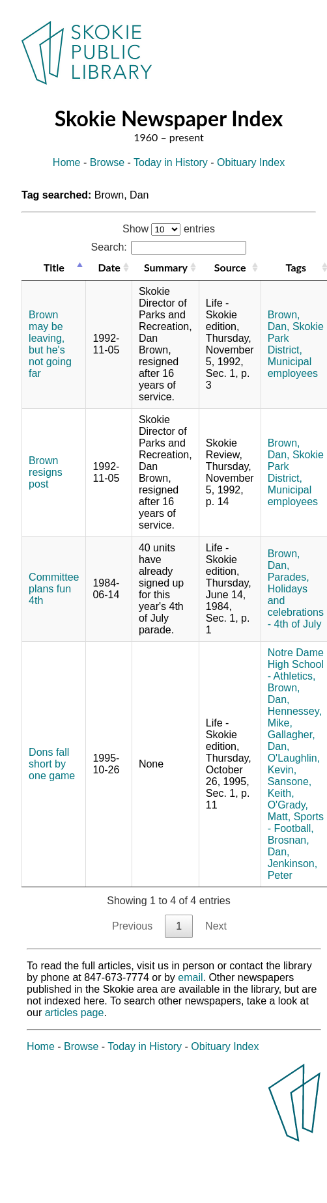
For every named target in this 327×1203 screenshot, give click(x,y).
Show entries (168, 228)
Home (67, 162)
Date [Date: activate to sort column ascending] (109, 267)
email (190, 977)
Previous (132, 926)
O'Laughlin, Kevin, (294, 764)
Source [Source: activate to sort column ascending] (230, 267)
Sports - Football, (296, 822)
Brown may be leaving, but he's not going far (50, 344)
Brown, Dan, (284, 320)
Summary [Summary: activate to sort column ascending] (166, 267)
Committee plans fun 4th (54, 589)
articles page (74, 1012)
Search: (169, 247)
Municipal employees (293, 367)
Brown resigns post (46, 472)
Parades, (288, 577)
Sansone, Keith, (290, 787)
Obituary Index (251, 162)
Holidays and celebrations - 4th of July (296, 606)
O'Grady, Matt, (288, 810)
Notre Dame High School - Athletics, (296, 664)
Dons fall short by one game (52, 764)
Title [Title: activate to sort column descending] (54, 267)
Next (216, 926)
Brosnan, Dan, (288, 846)
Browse (107, 162)
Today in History (171, 162)
